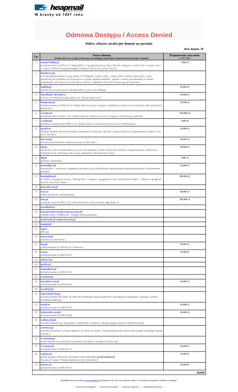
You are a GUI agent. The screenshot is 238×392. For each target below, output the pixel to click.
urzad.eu (45, 304)
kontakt (201, 372)
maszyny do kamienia (85, 387)
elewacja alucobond (109, 387)
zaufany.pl (46, 353)
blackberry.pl (48, 73)
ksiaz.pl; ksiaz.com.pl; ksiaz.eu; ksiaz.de (61, 211)
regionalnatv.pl (48, 269)
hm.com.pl (46, 139)
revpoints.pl (47, 276)
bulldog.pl (46, 86)
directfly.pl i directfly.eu (53, 94)
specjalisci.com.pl (50, 281)
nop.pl (44, 244)
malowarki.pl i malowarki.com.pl (58, 219)
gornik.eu (46, 128)
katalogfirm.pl (48, 176)
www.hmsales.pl (92, 380)
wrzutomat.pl (48, 338)
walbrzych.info (48, 320)
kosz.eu (45, 191)
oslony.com (46, 259)
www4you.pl (47, 346)
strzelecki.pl (47, 289)
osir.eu (44, 252)
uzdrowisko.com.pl (50, 312)
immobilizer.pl (48, 165)
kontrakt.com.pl (49, 187)
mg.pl (44, 228)
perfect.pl (46, 264)
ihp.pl (44, 157)
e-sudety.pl (46, 120)
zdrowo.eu (46, 364)
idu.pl (44, 147)
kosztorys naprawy (130, 387)
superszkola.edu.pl (50, 293)
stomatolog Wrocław (153, 387)
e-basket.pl (46, 113)
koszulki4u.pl (48, 207)
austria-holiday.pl (50, 62)
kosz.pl (44, 199)
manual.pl (46, 224)
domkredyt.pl (48, 102)
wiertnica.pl (47, 327)
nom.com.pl (47, 236)
